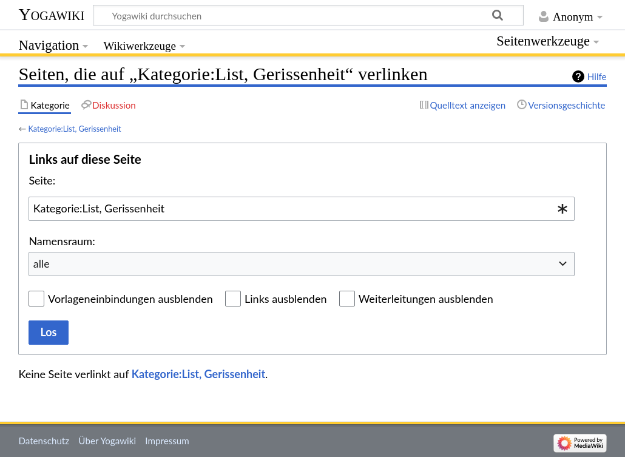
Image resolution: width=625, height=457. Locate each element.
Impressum (167, 440)
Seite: (42, 180)
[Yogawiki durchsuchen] (308, 15)
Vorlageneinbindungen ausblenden (130, 298)
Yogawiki (51, 14)
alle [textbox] (41, 263)
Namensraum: (62, 241)
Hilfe (597, 76)
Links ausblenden (285, 298)
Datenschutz (43, 440)
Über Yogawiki (107, 440)
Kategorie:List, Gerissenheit (74, 129)
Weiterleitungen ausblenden (426, 298)
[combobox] (302, 209)
